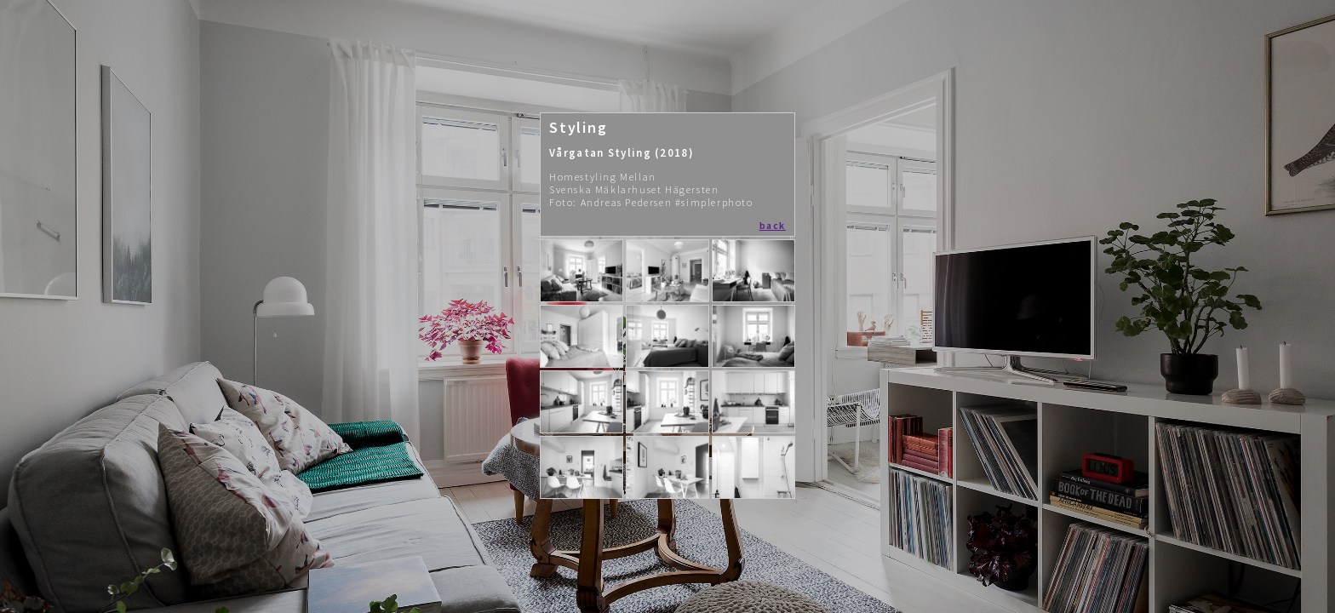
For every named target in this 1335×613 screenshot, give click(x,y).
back (772, 225)
